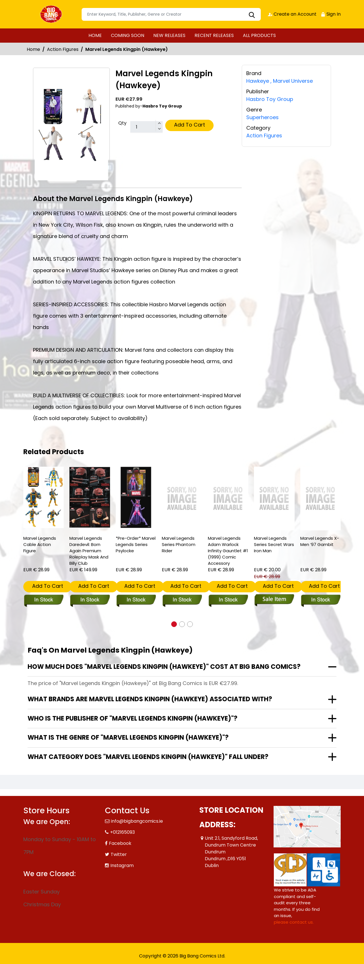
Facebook (120, 843)
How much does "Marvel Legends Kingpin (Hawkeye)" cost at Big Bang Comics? (164, 666)
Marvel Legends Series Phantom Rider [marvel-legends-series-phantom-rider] (178, 544)
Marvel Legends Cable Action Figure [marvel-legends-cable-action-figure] (39, 544)
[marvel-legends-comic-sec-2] (274, 498)
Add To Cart (189, 124)
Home (33, 49)
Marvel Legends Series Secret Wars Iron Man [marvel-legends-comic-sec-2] (274, 544)
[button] (174, 624)
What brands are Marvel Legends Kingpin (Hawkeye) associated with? (150, 699)
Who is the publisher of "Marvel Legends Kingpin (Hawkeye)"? (132, 718)
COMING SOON (127, 35)
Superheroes (262, 117)
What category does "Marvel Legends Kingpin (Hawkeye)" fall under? (148, 756)
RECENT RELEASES (214, 35)
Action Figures (62, 49)
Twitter (119, 854)
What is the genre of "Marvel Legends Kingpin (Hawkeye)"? (128, 737)
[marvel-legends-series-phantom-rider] (182, 498)
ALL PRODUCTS (259, 35)
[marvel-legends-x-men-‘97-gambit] (320, 498)
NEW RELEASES (169, 35)
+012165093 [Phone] (122, 832)
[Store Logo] (51, 14)
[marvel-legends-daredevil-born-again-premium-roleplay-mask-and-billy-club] (89, 497)
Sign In (331, 14)
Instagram (122, 865)
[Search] (171, 14)
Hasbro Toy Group (269, 99)
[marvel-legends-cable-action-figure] (43, 497)
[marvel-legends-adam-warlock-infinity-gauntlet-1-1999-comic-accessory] (228, 498)
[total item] (146, 127)
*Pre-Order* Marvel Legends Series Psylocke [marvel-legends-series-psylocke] (136, 544)
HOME (95, 35)
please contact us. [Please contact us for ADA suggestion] (294, 922)
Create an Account (292, 14)
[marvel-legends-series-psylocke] (136, 497)
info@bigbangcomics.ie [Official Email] (137, 821)
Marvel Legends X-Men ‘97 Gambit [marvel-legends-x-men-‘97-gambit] (319, 541)
